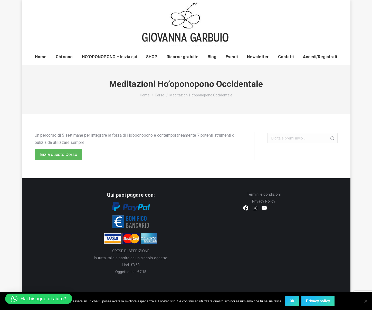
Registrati (284, 5)
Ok (292, 301)
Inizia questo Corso (58, 154)
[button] (38, 299)
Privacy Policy (263, 201)
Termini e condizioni (264, 194)
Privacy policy (318, 301)
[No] (365, 301)
